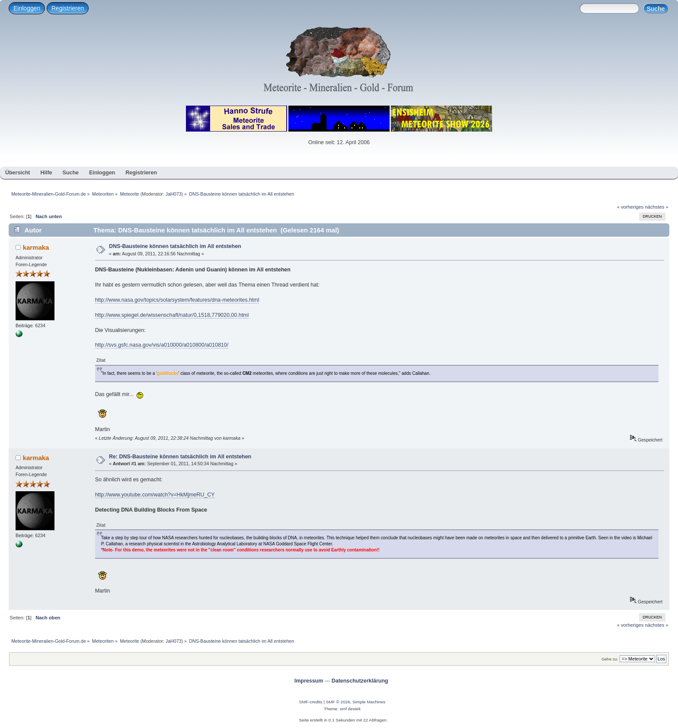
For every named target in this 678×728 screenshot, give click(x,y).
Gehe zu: (609, 659)
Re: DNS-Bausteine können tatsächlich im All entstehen (180, 457)
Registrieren (67, 8)
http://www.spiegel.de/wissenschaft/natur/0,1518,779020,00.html (172, 315)
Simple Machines (368, 701)
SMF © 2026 (338, 701)
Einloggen (26, 8)
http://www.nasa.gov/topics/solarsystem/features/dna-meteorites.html (177, 300)
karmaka (36, 247)
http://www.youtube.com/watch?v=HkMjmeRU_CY (155, 495)
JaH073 (174, 193)
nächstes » (656, 206)
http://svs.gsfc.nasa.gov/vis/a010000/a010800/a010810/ (161, 345)
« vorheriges (630, 206)
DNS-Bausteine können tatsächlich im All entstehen (175, 246)
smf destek (350, 708)
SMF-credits (311, 701)
